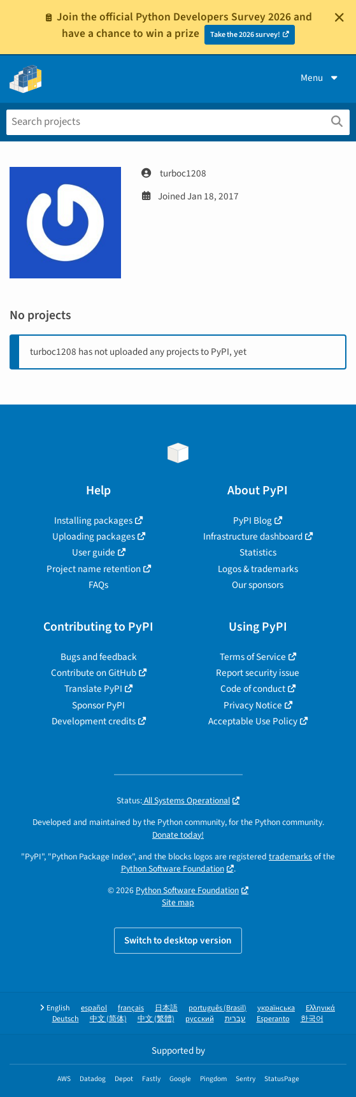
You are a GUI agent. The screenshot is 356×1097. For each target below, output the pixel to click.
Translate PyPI (93, 689)
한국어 (312, 1019)
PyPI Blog (252, 520)
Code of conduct (252, 689)
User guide (93, 552)
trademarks (290, 856)
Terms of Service (253, 657)
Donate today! (178, 835)
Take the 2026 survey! (245, 34)
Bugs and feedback (99, 657)
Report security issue (257, 673)
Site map (178, 902)
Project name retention (93, 569)
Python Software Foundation (172, 869)
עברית (235, 1019)
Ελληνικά (320, 1008)
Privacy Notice (253, 705)
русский (199, 1019)
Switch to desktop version (178, 940)
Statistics (257, 552)
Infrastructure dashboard (253, 536)
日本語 (166, 1008)
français (131, 1008)
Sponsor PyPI (98, 705)
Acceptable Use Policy (252, 721)
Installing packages (93, 520)
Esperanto (273, 1019)
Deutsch (65, 1019)
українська (276, 1008)
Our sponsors (257, 585)
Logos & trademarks (258, 569)
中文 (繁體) (156, 1019)
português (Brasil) (217, 1008)
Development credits (94, 721)
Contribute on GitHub (93, 673)
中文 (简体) (108, 1019)
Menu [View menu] (320, 78)
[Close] (339, 17)
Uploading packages (93, 536)
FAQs (98, 585)
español (94, 1008)
